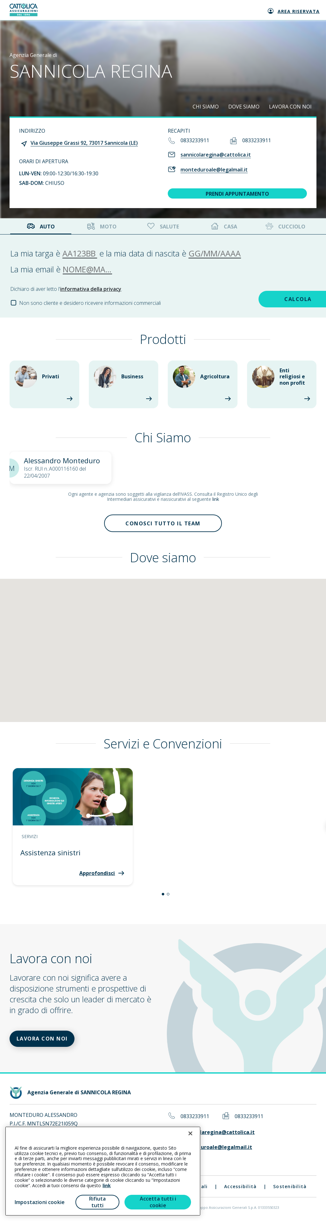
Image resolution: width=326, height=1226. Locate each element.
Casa (224, 226)
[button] (163, 896)
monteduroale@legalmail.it (214, 169)
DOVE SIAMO (243, 106)
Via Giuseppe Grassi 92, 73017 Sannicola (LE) (84, 142)
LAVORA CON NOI (290, 106)
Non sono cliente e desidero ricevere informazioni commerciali (90, 303)
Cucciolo (284, 226)
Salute (162, 226)
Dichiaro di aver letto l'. (66, 289)
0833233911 (195, 140)
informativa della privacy (90, 288)
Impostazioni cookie (40, 1202)
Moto (102, 226)
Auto (41, 226)
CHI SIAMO (206, 106)
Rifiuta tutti (97, 1202)
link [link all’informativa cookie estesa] (107, 1185)
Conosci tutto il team (163, 524)
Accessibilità (240, 1190)
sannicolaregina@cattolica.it (216, 154)
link (215, 499)
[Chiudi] (190, 1133)
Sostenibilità (290, 1190)
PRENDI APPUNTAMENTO (237, 193)
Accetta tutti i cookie (158, 1202)
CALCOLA (271, 298)
